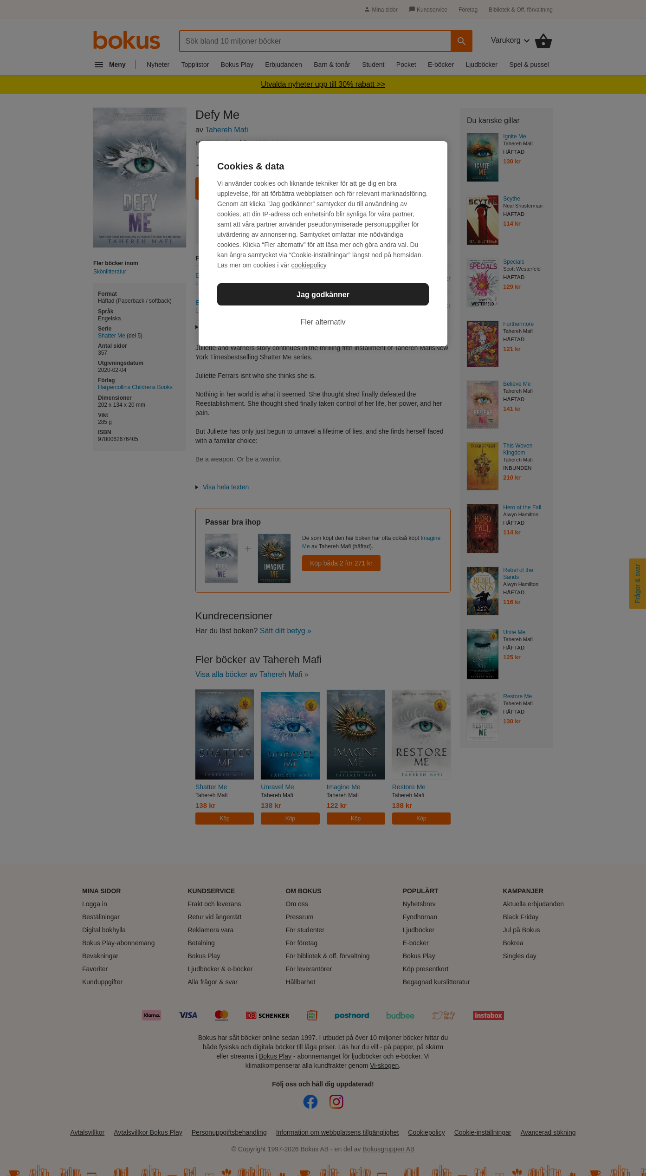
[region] (323, 243)
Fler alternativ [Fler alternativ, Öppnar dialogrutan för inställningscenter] (323, 322)
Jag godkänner (323, 295)
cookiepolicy (309, 265)
